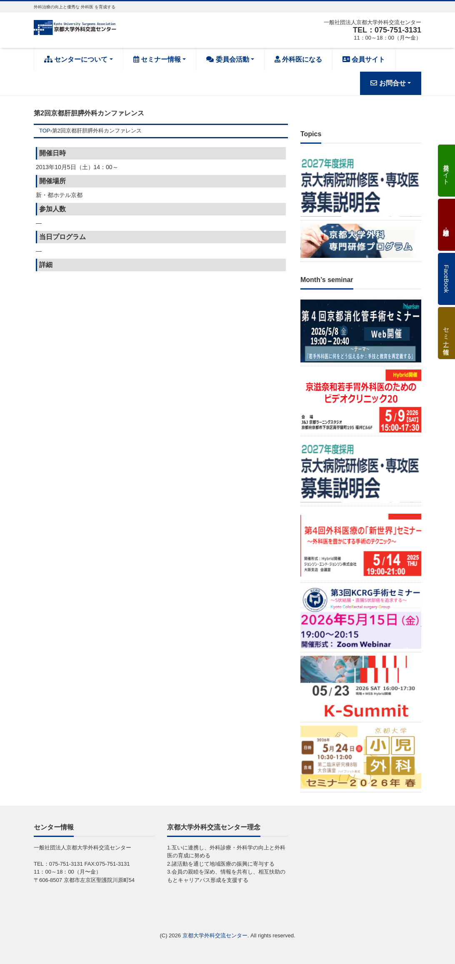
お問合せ (387, 83)
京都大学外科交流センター (215, 935)
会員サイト (363, 59)
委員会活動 (227, 59)
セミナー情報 (157, 59)
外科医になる (298, 59)
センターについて (76, 59)
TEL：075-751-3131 (387, 30)
